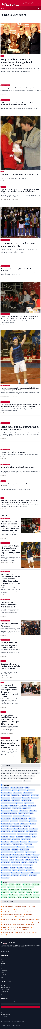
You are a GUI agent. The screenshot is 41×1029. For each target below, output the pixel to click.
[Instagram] (6, 951)
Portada (2, 957)
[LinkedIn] (8, 951)
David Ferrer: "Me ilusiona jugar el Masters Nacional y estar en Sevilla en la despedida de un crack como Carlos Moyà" (20, 405)
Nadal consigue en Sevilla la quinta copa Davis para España (19, 88)
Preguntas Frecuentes (5, 1014)
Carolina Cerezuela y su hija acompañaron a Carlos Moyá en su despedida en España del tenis (20, 389)
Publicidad (3, 1012)
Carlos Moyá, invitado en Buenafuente (13, 452)
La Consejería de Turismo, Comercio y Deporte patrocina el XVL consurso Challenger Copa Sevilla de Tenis (19, 501)
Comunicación (4, 970)
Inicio (2, 11)
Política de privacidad (25, 1009)
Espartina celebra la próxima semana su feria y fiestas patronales (18, 485)
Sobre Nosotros (4, 984)
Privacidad (3, 1025)
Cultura (2, 972)
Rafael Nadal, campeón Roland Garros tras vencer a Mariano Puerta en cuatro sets (10, 744)
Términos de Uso (4, 991)
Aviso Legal (3, 993)
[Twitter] (4, 951)
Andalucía (3, 963)
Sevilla (2, 961)
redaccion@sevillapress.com (15, 1022)
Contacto (3, 994)
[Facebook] (1, 951)
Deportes (3, 966)
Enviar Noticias (4, 1016)
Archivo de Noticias (5, 976)
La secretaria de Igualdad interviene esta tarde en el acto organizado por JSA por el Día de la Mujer (10, 719)
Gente (2, 965)
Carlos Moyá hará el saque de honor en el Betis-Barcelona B (9, 604)
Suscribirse (20, 1007)
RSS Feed (3, 977)
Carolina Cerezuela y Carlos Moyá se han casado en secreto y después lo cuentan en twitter (20, 175)
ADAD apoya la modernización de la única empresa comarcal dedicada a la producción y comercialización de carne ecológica (20, 191)
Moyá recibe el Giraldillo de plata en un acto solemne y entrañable (18, 270)
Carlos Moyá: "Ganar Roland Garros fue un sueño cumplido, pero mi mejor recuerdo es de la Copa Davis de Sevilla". (20, 317)
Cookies (8, 1025)
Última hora (3, 959)
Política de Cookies (5, 989)
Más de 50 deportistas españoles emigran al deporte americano (17, 468)
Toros (2, 968)
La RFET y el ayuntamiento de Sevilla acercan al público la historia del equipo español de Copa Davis (19, 104)
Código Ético (3, 985)
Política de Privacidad (5, 987)
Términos (13, 1025)
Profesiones (3, 974)
